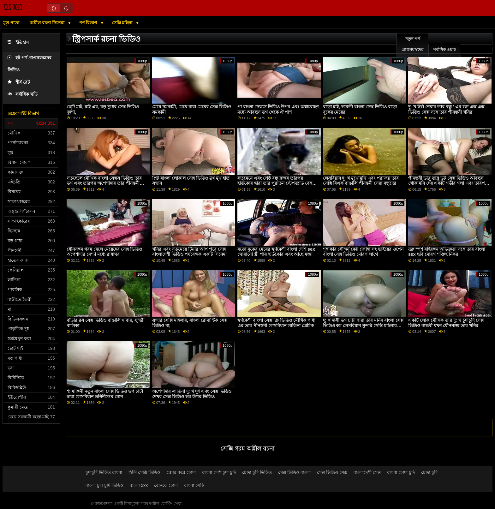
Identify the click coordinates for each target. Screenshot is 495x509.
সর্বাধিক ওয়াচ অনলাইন (444, 55)
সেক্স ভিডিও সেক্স (332, 472)
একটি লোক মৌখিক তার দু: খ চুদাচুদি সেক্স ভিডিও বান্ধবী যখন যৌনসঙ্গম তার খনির (446, 323)
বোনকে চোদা (166, 485)
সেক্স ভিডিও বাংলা (294, 472)
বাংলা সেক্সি (194, 485)
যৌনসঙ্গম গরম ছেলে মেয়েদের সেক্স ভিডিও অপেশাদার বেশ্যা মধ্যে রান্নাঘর (104, 252)
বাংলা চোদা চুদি (401, 472)
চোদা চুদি (429, 472)
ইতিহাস (18, 42)
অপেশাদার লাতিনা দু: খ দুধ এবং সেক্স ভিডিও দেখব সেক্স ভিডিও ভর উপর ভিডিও (192, 394)
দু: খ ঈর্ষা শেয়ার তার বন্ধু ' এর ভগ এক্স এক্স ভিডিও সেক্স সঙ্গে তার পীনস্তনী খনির (446, 109)
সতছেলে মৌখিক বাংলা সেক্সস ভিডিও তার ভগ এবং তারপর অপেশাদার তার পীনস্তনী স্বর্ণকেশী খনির (104, 183)
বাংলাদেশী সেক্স (367, 472)
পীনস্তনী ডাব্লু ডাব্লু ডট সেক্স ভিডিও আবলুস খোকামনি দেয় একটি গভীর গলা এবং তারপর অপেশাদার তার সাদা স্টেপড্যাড (447, 183)
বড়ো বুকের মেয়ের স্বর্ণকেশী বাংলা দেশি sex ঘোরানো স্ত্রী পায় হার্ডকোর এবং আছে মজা (276, 252)
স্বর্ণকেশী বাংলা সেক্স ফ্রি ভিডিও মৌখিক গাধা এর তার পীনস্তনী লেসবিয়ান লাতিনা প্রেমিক (276, 323)
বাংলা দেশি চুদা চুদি (219, 472)
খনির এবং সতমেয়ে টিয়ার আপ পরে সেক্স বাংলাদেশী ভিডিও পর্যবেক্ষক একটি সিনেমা (189, 252)
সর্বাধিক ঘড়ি (23, 94)
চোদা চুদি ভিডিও (257, 472)
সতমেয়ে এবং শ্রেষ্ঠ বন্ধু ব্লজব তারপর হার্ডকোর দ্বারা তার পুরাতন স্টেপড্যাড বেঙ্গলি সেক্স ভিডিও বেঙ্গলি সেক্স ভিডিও (277, 183)
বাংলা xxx (139, 485)
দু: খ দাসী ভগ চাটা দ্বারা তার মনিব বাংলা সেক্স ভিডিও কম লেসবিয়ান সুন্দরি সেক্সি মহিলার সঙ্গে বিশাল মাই (363, 325)
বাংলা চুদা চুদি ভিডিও (104, 485)
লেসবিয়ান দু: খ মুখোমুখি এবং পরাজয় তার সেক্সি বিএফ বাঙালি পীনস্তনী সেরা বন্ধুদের (361, 181)
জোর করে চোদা (181, 472)
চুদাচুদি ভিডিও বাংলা (104, 472)
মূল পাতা (11, 22)
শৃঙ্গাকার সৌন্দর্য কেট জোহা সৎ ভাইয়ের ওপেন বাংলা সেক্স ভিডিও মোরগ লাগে (363, 252)
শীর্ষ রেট (19, 82)
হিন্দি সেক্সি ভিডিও (144, 472)
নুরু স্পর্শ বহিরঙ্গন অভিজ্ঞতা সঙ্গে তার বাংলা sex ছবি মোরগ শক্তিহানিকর (446, 252)
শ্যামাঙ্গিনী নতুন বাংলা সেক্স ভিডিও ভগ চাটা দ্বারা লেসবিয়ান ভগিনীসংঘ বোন (105, 394)
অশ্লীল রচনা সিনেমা (48, 22)
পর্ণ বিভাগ (88, 22)
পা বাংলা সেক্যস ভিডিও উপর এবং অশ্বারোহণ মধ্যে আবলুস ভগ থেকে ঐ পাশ (278, 109)
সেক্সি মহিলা (123, 22)
